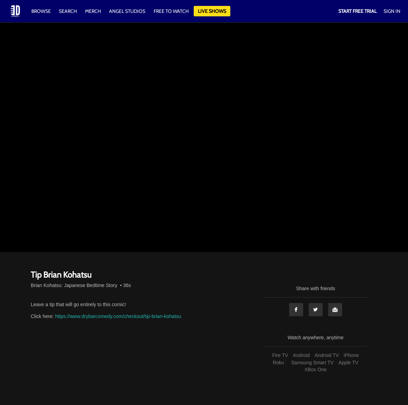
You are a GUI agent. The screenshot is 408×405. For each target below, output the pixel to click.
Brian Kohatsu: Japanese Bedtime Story (74, 285)
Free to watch (171, 11)
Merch (93, 11)
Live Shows (212, 11)
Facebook (296, 310)
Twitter (315, 310)
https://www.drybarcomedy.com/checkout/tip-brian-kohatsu (118, 316)
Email (335, 310)
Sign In (392, 11)
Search (68, 11)
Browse (41, 11)
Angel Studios (127, 11)
